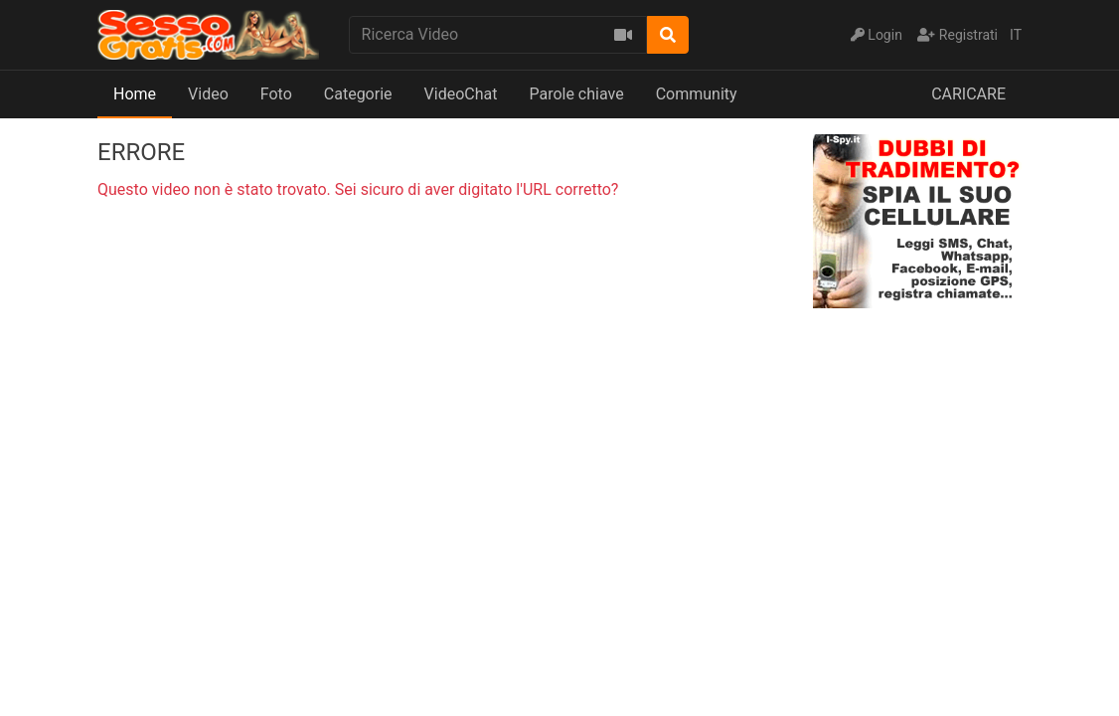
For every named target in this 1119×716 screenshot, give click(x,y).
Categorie (358, 94)
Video (208, 94)
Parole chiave (576, 94)
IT (1016, 35)
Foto (276, 94)
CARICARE (968, 94)
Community (696, 94)
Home (134, 94)
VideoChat (461, 94)
